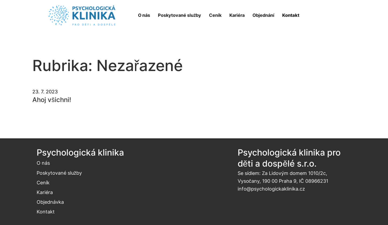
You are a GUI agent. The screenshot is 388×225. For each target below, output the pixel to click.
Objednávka (50, 202)
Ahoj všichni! (51, 100)
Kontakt (46, 212)
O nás (43, 163)
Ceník (43, 182)
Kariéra (45, 192)
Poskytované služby (59, 173)
